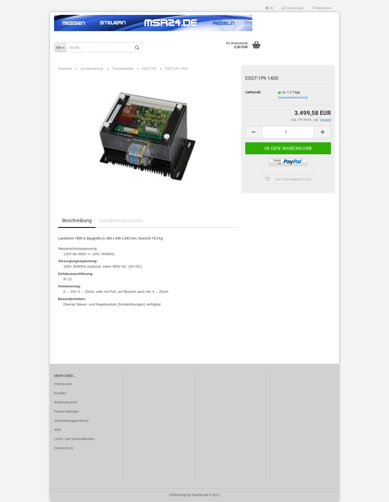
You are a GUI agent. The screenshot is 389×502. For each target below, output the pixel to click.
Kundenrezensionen (121, 220)
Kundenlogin (292, 8)
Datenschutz (63, 448)
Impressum (63, 384)
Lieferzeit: (253, 92)
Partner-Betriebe (66, 411)
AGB (57, 430)
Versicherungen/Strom (71, 421)
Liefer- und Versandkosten (74, 439)
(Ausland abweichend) (293, 97)
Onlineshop (177, 495)
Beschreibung (77, 220)
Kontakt (60, 393)
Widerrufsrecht (65, 402)
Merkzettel (321, 8)
